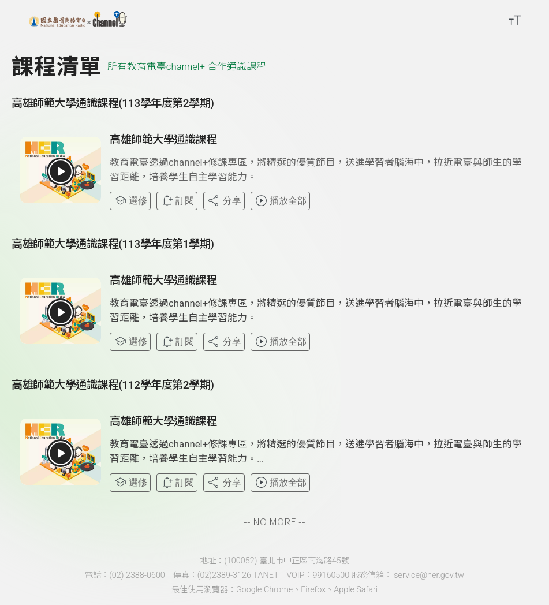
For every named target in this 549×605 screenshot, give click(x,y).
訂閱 (177, 200)
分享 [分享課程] (224, 200)
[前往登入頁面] (537, 20)
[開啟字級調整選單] (515, 20)
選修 (130, 200)
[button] (60, 171)
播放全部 (280, 200)
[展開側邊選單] (14, 20)
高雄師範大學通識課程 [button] (163, 139)
